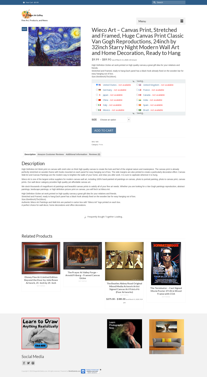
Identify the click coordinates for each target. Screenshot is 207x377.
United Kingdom (151, 84)
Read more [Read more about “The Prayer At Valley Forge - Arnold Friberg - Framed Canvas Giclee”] (82, 284)
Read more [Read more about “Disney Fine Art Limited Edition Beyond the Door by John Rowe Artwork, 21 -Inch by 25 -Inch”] (41, 289)
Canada (146, 94)
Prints (101, 144)
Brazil (146, 110)
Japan (105, 94)
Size (94, 119)
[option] (41, 267)
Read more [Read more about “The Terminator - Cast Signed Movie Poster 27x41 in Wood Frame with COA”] (166, 300)
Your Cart (31, 2)
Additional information (76, 154)
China (105, 99)
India (145, 99)
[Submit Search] (154, 2)
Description (30, 154)
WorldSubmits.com (74, 371)
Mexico (106, 110)
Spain (145, 104)
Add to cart (103, 130)
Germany (107, 89)
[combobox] (115, 119)
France (146, 89)
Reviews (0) (94, 154)
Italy (105, 104)
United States (110, 84)
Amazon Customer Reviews (51, 154)
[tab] (30, 154)
